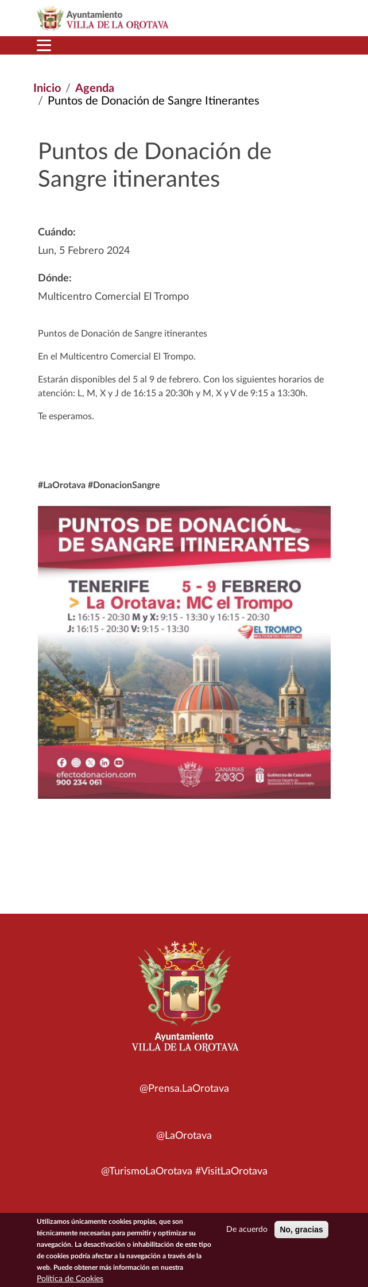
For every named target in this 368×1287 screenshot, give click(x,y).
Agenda (94, 88)
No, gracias (301, 1233)
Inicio (47, 88)
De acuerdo (247, 1234)
